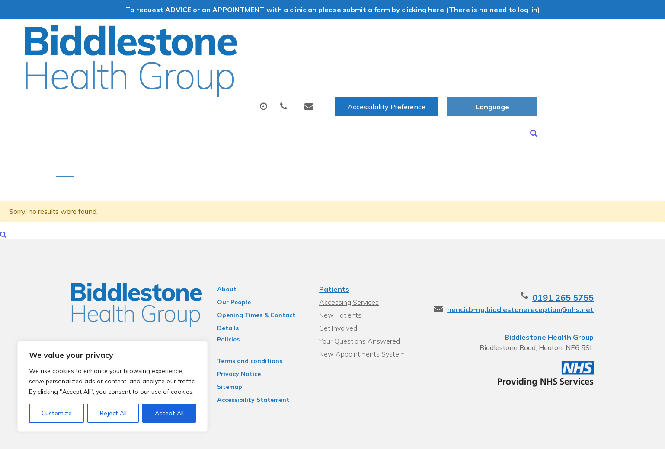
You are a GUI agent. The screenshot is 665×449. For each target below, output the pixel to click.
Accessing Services (348, 275)
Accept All (169, 413)
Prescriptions (311, 61)
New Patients (509, 61)
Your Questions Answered (358, 314)
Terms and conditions (242, 334)
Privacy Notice (232, 347)
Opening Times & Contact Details (249, 290)
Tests (370, 61)
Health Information (179, 92)
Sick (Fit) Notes (432, 61)
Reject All (113, 413)
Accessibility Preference (489, 35)
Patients (333, 262)
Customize (57, 413)
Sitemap (222, 360)
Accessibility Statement (246, 373)
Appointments (231, 61)
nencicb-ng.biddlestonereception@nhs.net (536, 283)
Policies (221, 313)
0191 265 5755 (578, 271)
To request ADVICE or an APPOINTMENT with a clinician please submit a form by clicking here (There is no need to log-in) (332, 9)
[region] (112, 386)
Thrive (600, 435)
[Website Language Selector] (595, 35)
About (157, 61)
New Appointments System (361, 327)
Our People (227, 276)
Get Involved (337, 301)
